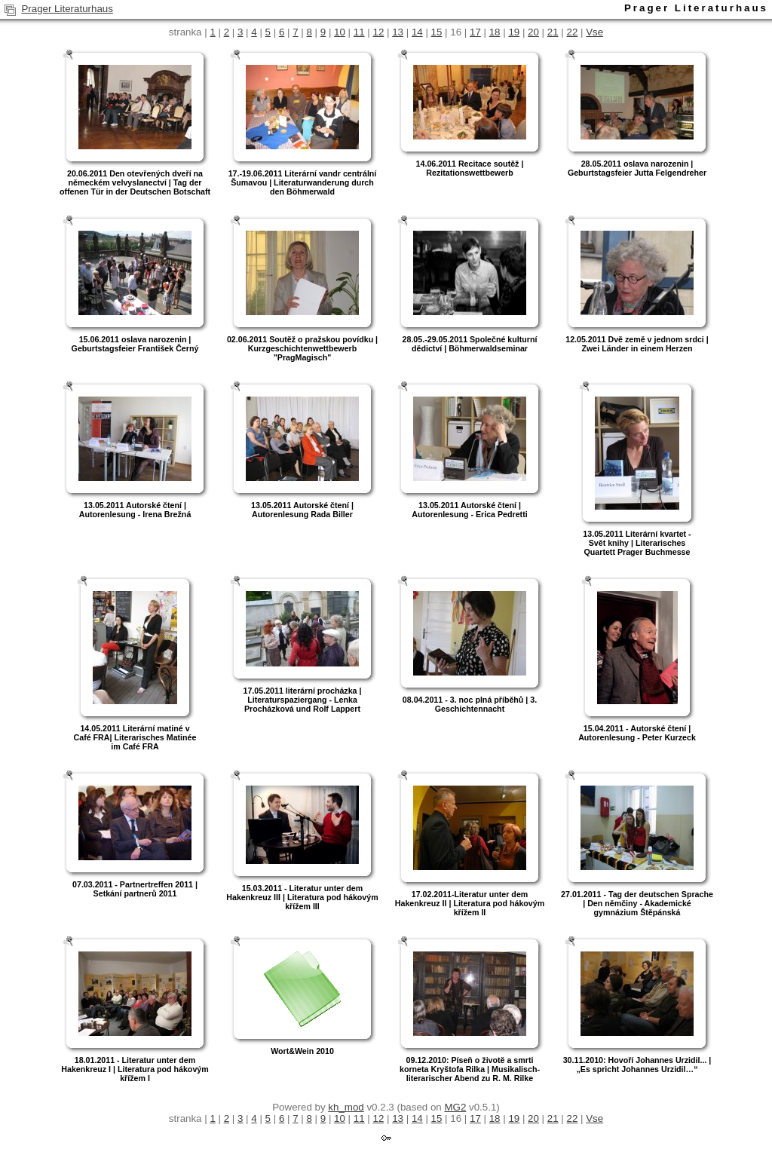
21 (553, 32)
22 (572, 32)
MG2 (455, 1107)
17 (475, 32)
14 (417, 32)
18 (495, 32)
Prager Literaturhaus (67, 8)
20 (533, 32)
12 (378, 32)
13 (397, 32)
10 (339, 32)
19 (513, 32)
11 (359, 32)
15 (437, 32)
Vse (594, 32)
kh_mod (345, 1107)
